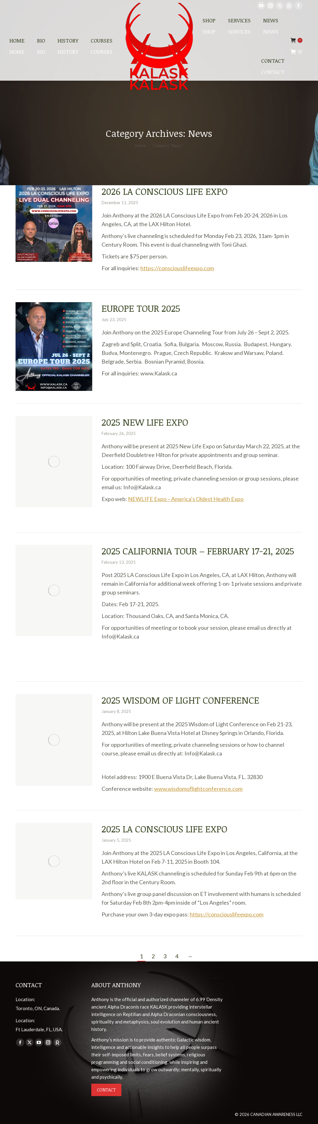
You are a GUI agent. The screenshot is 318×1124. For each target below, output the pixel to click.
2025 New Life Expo (145, 422)
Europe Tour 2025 (141, 308)
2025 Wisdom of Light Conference (180, 700)
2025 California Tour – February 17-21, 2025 (198, 550)
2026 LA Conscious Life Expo (165, 191)
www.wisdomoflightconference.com (198, 788)
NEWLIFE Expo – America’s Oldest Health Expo (185, 498)
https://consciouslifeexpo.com (177, 268)
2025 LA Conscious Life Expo (164, 828)
